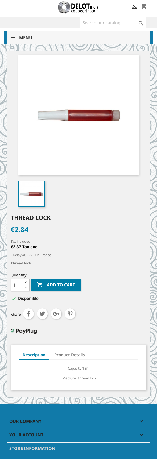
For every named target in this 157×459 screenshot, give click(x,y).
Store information (32, 448)
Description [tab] (34, 354)
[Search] (113, 22)
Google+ (56, 313)
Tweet (42, 313)
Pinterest (70, 313)
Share (28, 313)
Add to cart (56, 285)
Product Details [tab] (69, 354)
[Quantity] (17, 285)
